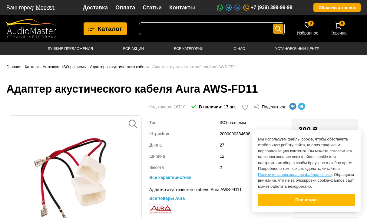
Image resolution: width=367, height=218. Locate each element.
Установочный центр (297, 49)
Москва (45, 8)
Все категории (188, 49)
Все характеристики (170, 177)
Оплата (125, 8)
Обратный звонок (337, 7)
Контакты (182, 8)
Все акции (133, 49)
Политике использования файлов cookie (295, 174)
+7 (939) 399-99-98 (267, 7)
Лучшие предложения (70, 49)
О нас (239, 49)
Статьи (152, 8)
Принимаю (306, 199)
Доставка (95, 8)
